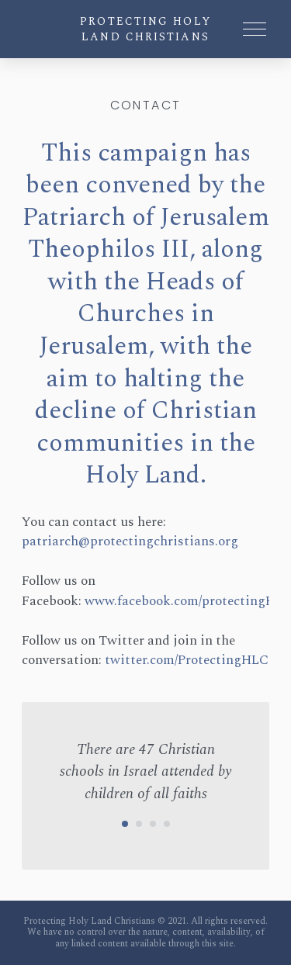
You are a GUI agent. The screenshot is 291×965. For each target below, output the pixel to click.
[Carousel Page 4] (167, 824)
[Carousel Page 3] (153, 824)
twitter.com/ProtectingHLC (186, 660)
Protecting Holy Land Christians (145, 29)
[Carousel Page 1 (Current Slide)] (125, 824)
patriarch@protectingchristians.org (130, 541)
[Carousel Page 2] (139, 824)
